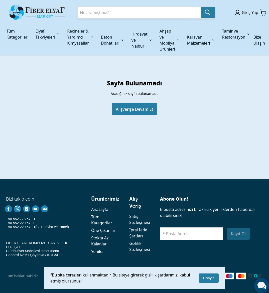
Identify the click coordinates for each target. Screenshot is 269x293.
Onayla (209, 277)
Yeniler (97, 251)
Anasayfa (99, 209)
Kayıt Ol (238, 233)
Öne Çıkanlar (103, 230)
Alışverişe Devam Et (134, 109)
